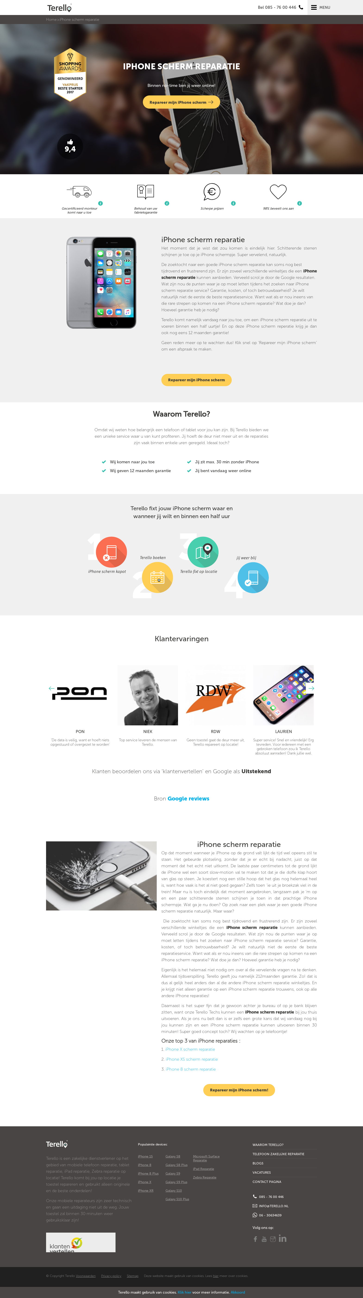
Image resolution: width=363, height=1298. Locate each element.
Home (51, 19)
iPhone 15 (145, 1156)
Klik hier (184, 1292)
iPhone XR (145, 1191)
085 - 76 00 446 (268, 1196)
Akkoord (238, 1292)
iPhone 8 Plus (148, 1174)
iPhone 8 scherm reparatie (191, 1069)
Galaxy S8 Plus (177, 1165)
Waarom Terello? (268, 1145)
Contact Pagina (267, 1182)
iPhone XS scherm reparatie (192, 1059)
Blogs (258, 1163)
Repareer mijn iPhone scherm (181, 102)
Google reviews (188, 798)
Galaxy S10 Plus (177, 1199)
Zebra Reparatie (204, 1177)
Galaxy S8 (173, 1156)
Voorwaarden (86, 1276)
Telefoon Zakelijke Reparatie (278, 1154)
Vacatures (262, 1173)
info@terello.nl (270, 1205)
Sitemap (132, 1276)
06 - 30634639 (267, 1215)
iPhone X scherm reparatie (190, 1049)
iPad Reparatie (203, 1169)
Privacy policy (111, 1276)
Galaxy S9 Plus (176, 1182)
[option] (80, 705)
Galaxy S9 (173, 1174)
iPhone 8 (144, 1165)
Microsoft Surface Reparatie (206, 1158)
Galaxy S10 (174, 1191)
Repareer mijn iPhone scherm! (239, 1090)
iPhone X (144, 1182)
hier (216, 1276)
